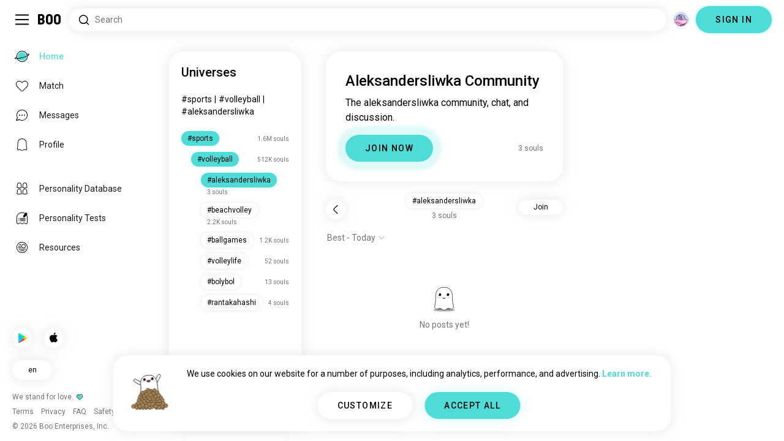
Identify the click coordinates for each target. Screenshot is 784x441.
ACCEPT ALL (472, 405)
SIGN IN (733, 19)
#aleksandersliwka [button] (444, 201)
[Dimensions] (681, 19)
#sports (196, 99)
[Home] (50, 19)
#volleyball (239, 99)
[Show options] (356, 237)
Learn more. (627, 374)
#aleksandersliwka (217, 111)
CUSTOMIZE (365, 405)
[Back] (335, 209)
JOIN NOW (389, 148)
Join (540, 207)
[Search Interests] (367, 20)
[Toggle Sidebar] (22, 19)
